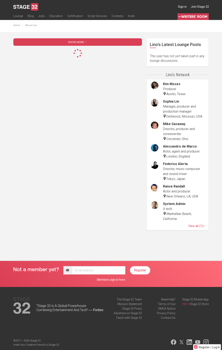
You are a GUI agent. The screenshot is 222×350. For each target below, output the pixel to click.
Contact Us (168, 317)
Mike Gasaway (174, 124)
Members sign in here (111, 279)
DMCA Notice (166, 308)
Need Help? (168, 299)
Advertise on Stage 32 (128, 313)
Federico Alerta (175, 164)
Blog (31, 16)
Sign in (182, 6)
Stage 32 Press (132, 308)
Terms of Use (166, 304)
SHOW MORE (77, 42)
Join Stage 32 (200, 6)
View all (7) (196, 226)
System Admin (174, 204)
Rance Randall (174, 186)
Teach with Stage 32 (129, 317)
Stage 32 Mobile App (195, 299)
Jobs (41, 16)
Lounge (18, 16)
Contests (117, 16)
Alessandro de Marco (180, 146)
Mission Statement (129, 304)
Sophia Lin (171, 101)
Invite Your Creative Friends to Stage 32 (36, 344)
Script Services (97, 16)
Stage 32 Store (199, 304)
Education (56, 16)
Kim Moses (171, 84)
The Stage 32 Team (129, 299)
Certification (75, 16)
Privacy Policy (166, 313)
